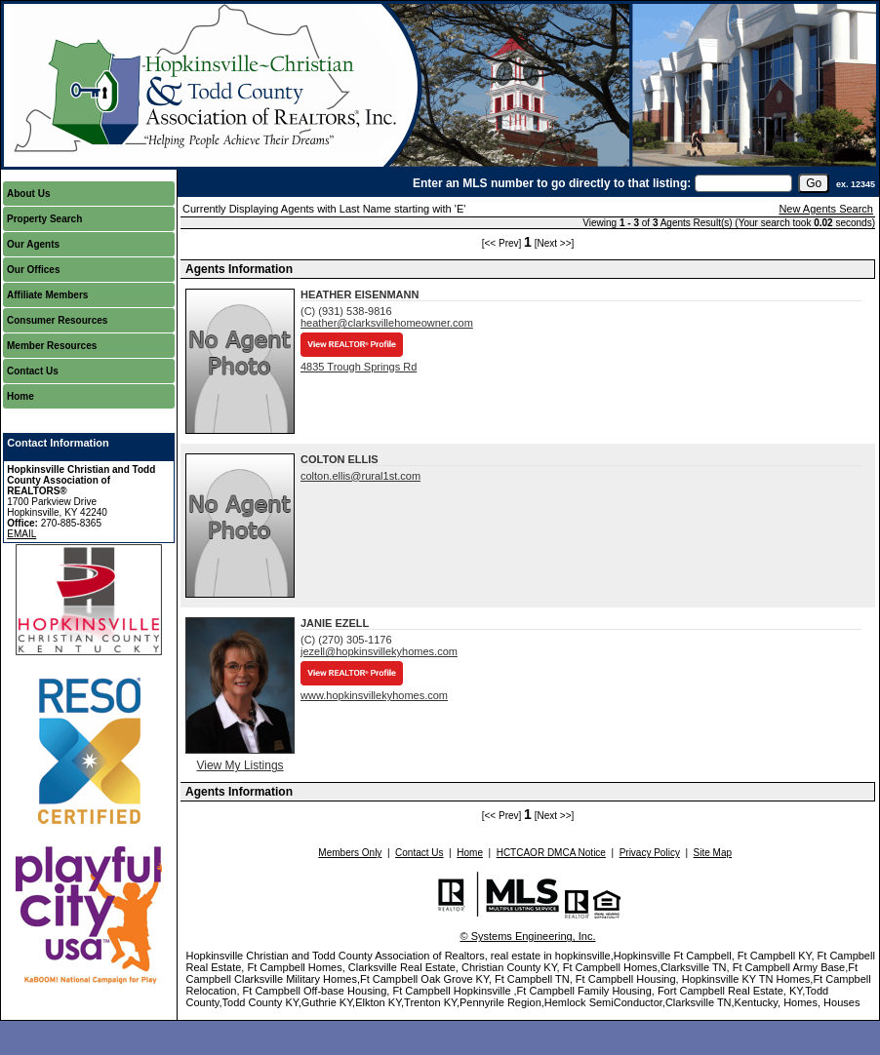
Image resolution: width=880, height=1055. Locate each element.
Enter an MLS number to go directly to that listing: (552, 183)
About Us (28, 193)
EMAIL (21, 533)
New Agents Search (826, 209)
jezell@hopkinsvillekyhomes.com (379, 651)
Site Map (713, 852)
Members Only (349, 852)
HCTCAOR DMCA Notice (551, 852)
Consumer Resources (57, 320)
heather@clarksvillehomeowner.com (386, 323)
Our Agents (33, 244)
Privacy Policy (650, 852)
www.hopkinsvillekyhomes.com (374, 695)
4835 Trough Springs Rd (358, 366)
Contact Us (33, 371)
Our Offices (33, 269)
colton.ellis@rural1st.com (360, 476)
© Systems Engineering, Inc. (528, 936)
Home (20, 396)
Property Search (44, 219)
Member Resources (52, 345)
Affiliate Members (47, 295)
